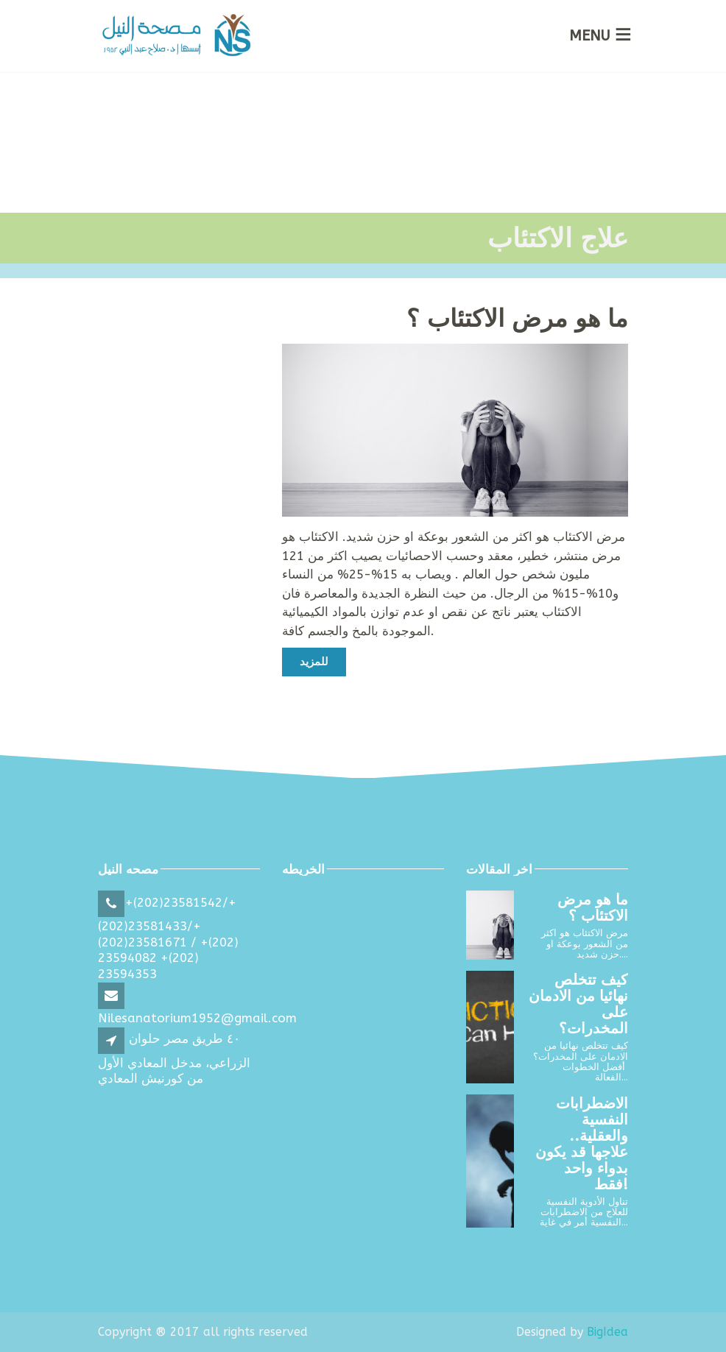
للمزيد (314, 661)
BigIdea (607, 1332)
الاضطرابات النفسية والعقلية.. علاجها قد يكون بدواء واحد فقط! (581, 1144)
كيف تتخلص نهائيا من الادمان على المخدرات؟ (578, 1004)
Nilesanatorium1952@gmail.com (197, 1018)
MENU (589, 35)
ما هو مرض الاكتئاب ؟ (517, 319)
